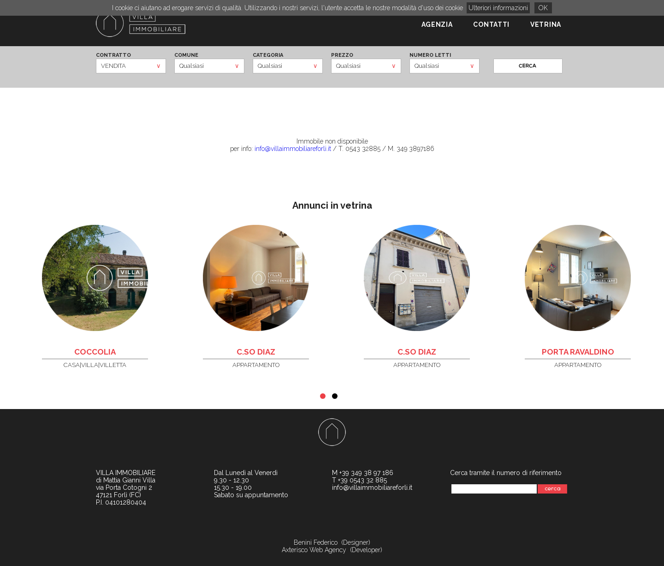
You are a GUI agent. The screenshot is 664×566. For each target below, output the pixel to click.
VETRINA (545, 24)
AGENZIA (437, 24)
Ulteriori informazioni (498, 8)
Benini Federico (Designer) (332, 542)
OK (543, 8)
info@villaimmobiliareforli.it (293, 148)
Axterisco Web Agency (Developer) (332, 550)
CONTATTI (491, 24)
